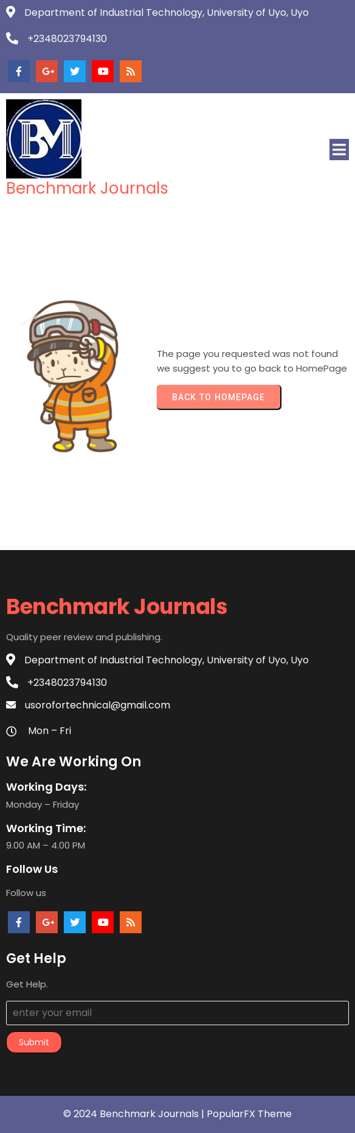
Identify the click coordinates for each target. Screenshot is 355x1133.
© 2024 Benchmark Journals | (135, 1114)
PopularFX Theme (249, 1114)
